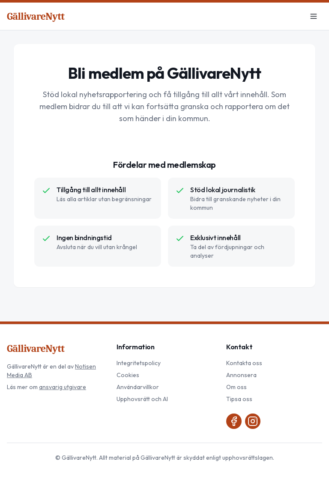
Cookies (128, 375)
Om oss (236, 387)
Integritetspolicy (139, 363)
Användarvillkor (138, 387)
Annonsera (241, 375)
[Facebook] (234, 421)
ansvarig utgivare (62, 387)
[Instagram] (252, 421)
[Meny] (313, 16)
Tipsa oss (239, 399)
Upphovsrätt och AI (142, 399)
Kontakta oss (244, 363)
